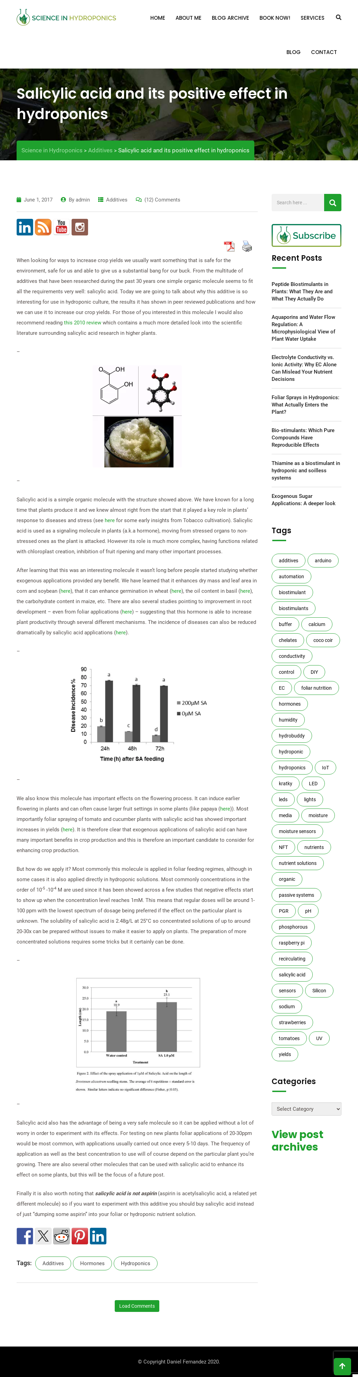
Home (157, 17)
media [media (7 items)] (285, 815)
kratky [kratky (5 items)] (285, 783)
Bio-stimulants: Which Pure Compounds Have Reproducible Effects (303, 437)
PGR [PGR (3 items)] (284, 911)
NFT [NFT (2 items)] (283, 847)
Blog (293, 52)
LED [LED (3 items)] (313, 783)
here (110, 520)
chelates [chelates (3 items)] (288, 640)
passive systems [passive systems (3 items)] (296, 895)
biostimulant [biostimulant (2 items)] (292, 592)
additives (53, 1263)
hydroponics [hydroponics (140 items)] (292, 767)
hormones (92, 1263)
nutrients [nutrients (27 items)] (314, 847)
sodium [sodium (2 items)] (287, 1006)
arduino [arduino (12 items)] (323, 560)
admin (83, 200)
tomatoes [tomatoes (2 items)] (289, 1038)
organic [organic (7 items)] (287, 879)
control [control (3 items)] (286, 672)
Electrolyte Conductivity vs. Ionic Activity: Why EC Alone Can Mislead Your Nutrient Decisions (304, 368)
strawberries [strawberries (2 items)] (292, 1022)
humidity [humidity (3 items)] (288, 720)
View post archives (297, 1140)
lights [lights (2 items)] (310, 799)
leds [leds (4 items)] (283, 799)
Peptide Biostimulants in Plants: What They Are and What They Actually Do (302, 291)
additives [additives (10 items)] (288, 560)
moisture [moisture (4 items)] (318, 815)
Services (312, 17)
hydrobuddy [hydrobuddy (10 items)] (292, 736)
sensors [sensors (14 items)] (287, 990)
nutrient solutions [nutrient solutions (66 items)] (298, 863)
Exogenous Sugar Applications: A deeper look (304, 500)
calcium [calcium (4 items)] (317, 624)
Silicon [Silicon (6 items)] (319, 990)
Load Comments (137, 1306)
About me (188, 17)
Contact (324, 52)
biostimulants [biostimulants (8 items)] (293, 608)
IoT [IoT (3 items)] (325, 767)
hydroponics (135, 1263)
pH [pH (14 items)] (308, 911)
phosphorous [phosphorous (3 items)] (293, 927)
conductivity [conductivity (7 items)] (292, 656)
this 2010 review (82, 323)
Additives (117, 200)
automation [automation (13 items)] (291, 576)
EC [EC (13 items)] (282, 688)
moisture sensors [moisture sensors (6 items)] (297, 831)
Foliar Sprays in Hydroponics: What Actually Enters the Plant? (305, 404)
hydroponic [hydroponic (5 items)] (291, 751)
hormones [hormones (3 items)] (290, 704)
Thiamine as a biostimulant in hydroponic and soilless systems (306, 470)
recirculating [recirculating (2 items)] (292, 959)
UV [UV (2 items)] (319, 1038)
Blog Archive (230, 17)
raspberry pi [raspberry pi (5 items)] (291, 943)
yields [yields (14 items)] (285, 1054)
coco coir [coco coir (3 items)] (323, 640)
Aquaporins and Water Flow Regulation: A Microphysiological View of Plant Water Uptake (303, 328)
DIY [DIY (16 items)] (314, 672)
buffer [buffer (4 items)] (285, 624)
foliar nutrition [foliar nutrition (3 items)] (316, 688)
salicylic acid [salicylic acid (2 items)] (292, 974)
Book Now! (275, 17)
